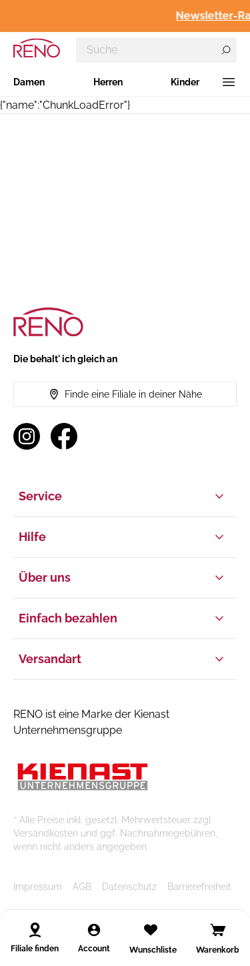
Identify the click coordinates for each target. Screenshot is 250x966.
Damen (29, 82)
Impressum (37, 886)
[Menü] (229, 82)
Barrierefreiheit (199, 886)
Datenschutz (129, 886)
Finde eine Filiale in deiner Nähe (125, 394)
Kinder (185, 82)
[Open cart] (218, 930)
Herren (108, 82)
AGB (82, 886)
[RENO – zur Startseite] (36, 48)
